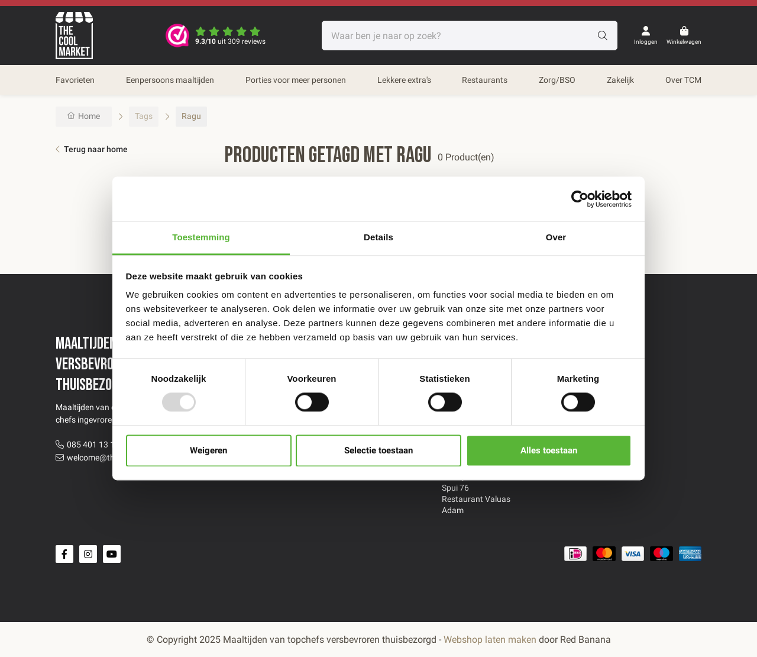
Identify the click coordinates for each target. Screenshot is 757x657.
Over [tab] (556, 237)
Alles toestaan (548, 450)
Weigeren (208, 450)
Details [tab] (378, 237)
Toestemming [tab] (201, 237)
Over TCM (683, 80)
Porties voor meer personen (295, 80)
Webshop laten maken (490, 639)
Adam (453, 510)
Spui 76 (455, 487)
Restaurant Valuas (476, 499)
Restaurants (484, 80)
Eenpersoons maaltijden (170, 80)
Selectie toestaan (378, 450)
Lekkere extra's (404, 80)
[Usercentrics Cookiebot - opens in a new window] (580, 199)
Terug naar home (96, 149)
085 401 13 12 (93, 444)
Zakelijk (620, 80)
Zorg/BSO (557, 80)
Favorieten (75, 80)
